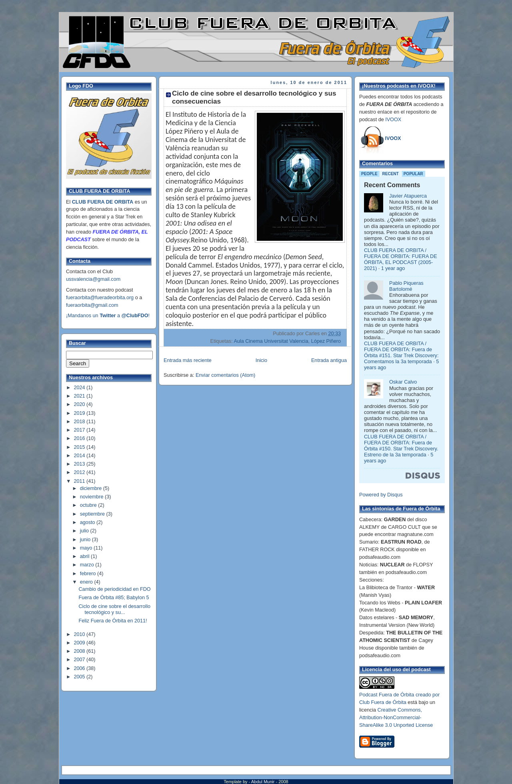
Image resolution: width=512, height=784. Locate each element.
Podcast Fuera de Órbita (386, 695)
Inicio (261, 360)
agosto (88, 522)
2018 (80, 421)
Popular (413, 174)
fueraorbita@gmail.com (92, 305)
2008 (80, 651)
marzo (88, 565)
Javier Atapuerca (408, 196)
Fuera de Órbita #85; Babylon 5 (114, 597)
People (369, 174)
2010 (80, 634)
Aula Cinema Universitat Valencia (271, 341)
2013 (80, 464)
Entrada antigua (329, 360)
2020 (80, 404)
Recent (390, 174)
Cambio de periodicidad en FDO (115, 589)
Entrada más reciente (188, 360)
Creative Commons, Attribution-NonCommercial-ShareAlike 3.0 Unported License (396, 717)
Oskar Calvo (403, 382)
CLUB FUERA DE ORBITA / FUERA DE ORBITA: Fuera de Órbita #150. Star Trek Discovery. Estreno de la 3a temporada (401, 446)
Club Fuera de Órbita (382, 702)
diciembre (91, 488)
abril (85, 556)
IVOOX (393, 119)
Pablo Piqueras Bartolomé (406, 286)
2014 (80, 455)
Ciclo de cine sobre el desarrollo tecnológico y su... (114, 609)
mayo (87, 548)
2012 (80, 472)
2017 (80, 430)
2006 (80, 668)
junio (86, 539)
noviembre (92, 497)
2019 (80, 413)
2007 (80, 659)
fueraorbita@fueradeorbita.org (100, 297)
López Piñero (326, 341)
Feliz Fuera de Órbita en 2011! (113, 621)
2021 (80, 396)
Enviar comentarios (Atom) (225, 375)
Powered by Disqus (381, 495)
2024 (80, 387)
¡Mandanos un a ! (108, 315)
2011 (80, 481)
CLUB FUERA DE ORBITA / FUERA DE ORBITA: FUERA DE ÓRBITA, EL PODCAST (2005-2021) (400, 259)
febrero (88, 573)
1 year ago (393, 268)
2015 (80, 447)
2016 (80, 438)
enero (87, 582)
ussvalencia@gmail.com (93, 279)
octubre (89, 505)
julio (85, 531)
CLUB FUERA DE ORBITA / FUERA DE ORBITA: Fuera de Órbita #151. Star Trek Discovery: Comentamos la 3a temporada (401, 352)
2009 (80, 643)
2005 (80, 677)
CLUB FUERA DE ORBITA (102, 202)
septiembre (93, 514)
